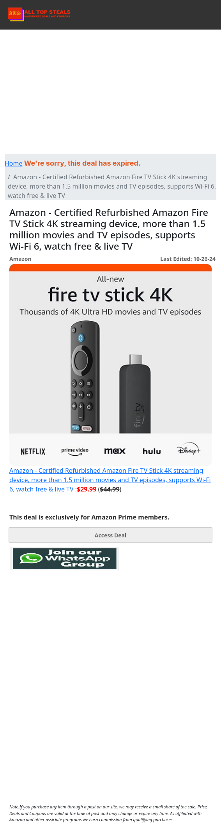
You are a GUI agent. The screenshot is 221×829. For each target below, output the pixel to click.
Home (14, 163)
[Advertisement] (110, 87)
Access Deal (110, 535)
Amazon (20, 258)
